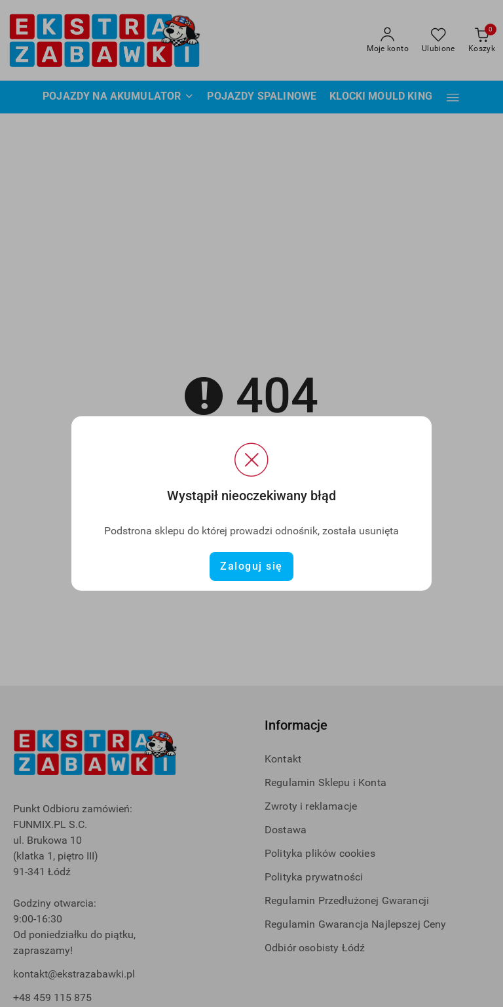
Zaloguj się (251, 566)
